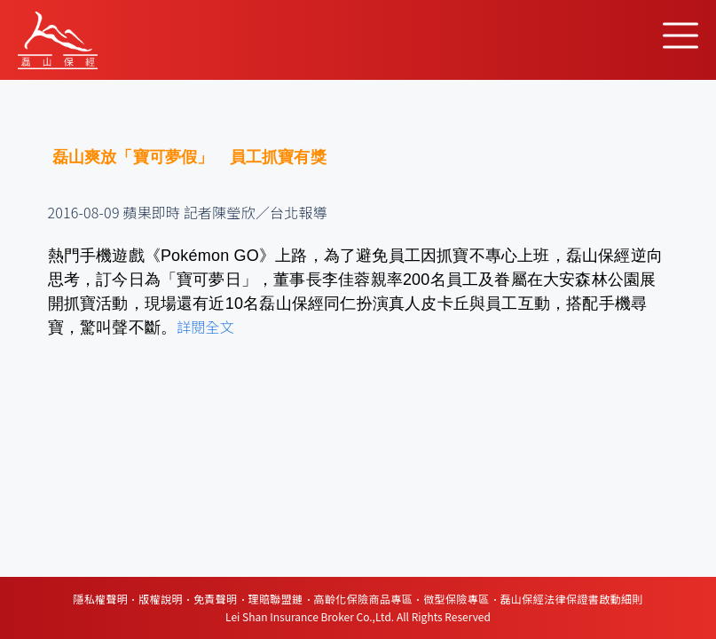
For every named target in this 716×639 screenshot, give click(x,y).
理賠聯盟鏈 (275, 598)
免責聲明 (215, 598)
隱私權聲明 (100, 598)
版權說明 (160, 598)
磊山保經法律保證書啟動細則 (571, 598)
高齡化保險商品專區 (363, 598)
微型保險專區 (456, 598)
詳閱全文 (205, 326)
